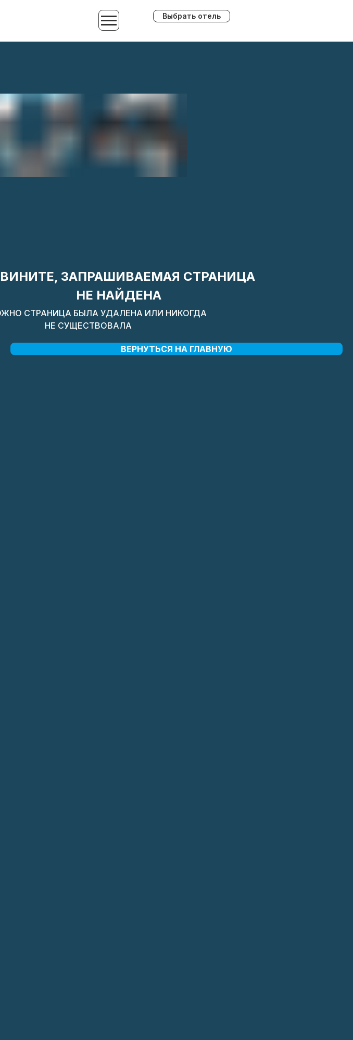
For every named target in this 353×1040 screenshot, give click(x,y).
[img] (289, 21)
